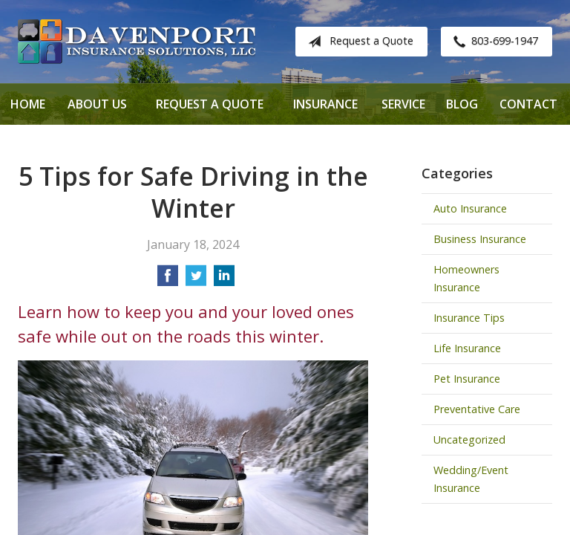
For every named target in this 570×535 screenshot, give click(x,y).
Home (27, 104)
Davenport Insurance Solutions (136, 41)
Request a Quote (357, 42)
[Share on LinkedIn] (224, 280)
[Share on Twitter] (196, 280)
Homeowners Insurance (466, 278)
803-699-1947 (493, 42)
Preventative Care (476, 409)
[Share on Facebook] (167, 280)
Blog (462, 104)
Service (403, 104)
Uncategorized (469, 439)
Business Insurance (479, 239)
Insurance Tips (469, 318)
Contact (528, 104)
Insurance (325, 104)
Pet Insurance (466, 379)
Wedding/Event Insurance (470, 479)
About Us (97, 104)
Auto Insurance (470, 208)
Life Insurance (467, 348)
